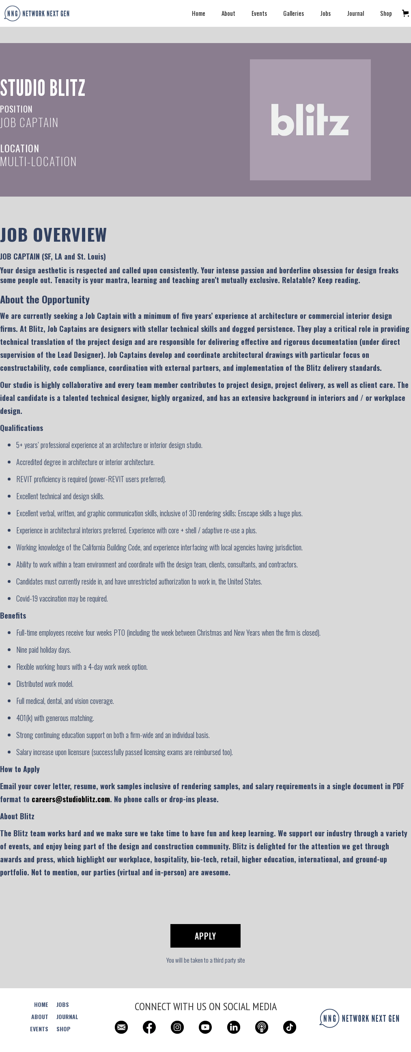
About (228, 13)
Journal (355, 13)
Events (259, 13)
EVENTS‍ (39, 1029)
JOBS (62, 1004)
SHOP (63, 1029)
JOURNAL (67, 1017)
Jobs (325, 13)
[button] (405, 13)
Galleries (293, 13)
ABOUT (39, 1017)
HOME (41, 1004)
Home (198, 13)
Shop (386, 13)
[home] (36, 13)
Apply (205, 936)
